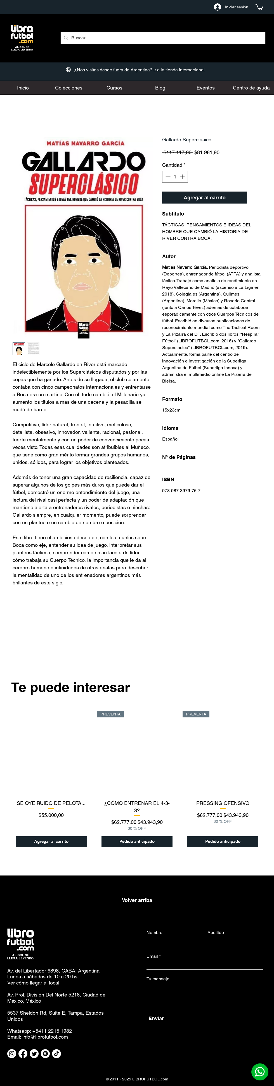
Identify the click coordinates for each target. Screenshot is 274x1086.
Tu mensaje (158, 979)
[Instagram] (11, 1053)
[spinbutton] (175, 176)
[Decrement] (167, 176)
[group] (137, 779)
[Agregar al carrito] (51, 841)
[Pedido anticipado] (137, 841)
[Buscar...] (162, 38)
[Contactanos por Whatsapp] (259, 1071)
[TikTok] (56, 1053)
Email (152, 956)
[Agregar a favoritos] (255, 198)
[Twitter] (34, 1053)
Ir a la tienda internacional (179, 69)
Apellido (215, 932)
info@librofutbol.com (45, 1037)
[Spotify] (45, 1053)
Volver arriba (137, 900)
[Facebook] (22, 1053)
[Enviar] (205, 1018)
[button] (259, 7)
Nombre (154, 932)
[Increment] (182, 176)
